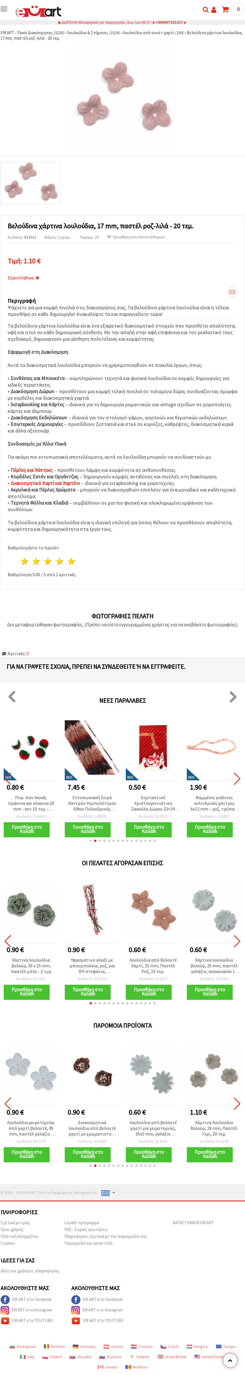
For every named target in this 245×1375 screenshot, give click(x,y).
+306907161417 (169, 22)
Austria (113, 1346)
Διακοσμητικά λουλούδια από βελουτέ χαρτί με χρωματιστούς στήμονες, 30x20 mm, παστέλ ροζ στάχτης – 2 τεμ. (92, 1129)
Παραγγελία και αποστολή (88, 1243)
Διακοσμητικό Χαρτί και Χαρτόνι (45, 483)
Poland (52, 1356)
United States (210, 1357)
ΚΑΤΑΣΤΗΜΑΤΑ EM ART (193, 1222)
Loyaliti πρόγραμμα (81, 1222)
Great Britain (172, 1357)
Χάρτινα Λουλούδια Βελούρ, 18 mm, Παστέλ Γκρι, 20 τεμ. (214, 1128)
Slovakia (80, 1356)
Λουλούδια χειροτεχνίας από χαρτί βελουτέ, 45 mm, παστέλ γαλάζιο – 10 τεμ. (31, 1129)
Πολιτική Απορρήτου (20, 1236)
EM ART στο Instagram (26, 1310)
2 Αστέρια (36, 561)
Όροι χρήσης (12, 1229)
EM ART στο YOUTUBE (27, 1320)
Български (22, 1346)
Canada (108, 1367)
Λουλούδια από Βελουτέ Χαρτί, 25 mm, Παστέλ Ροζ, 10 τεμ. (153, 965)
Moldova (136, 1367)
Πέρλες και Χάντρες (31, 470)
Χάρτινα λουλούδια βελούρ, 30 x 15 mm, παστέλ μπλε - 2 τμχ (31, 965)
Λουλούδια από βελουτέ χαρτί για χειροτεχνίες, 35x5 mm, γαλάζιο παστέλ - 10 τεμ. (153, 1129)
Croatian (142, 1346)
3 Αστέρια (48, 561)
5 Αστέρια (71, 561)
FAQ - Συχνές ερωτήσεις (86, 1229)
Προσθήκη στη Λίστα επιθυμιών (136, 237)
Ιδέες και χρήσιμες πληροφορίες (30, 1271)
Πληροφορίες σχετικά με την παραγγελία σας (105, 1236)
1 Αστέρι (25, 561)
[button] (91, 841)
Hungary (197, 1346)
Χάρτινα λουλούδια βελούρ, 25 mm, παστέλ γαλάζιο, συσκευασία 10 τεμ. (214, 966)
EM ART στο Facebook (26, 1299)
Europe (226, 1346)
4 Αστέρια (60, 561)
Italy (27, 1356)
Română (54, 1346)
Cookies (8, 1243)
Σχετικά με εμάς (15, 1222)
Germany (84, 1346)
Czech (170, 1346)
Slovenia (110, 1356)
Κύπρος (139, 1357)
